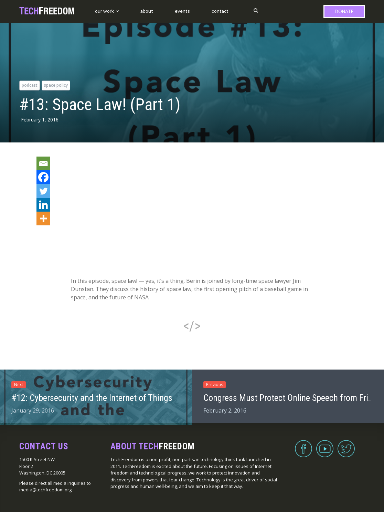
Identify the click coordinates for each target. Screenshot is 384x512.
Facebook (303, 444)
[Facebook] (43, 177)
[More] (43, 218)
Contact (220, 11)
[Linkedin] (43, 205)
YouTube (324, 444)
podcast (30, 85)
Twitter (346, 444)
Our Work (104, 11)
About (146, 11)
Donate (344, 11)
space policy (56, 85)
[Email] (43, 163)
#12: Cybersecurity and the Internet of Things (91, 398)
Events (182, 11)
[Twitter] (43, 191)
